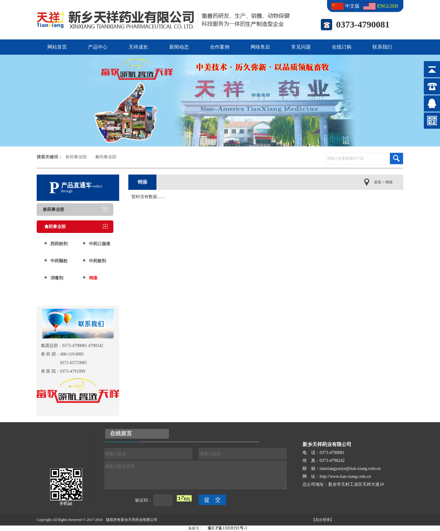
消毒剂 (56, 278)
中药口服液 (99, 244)
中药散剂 (97, 261)
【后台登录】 (323, 520)
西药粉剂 (59, 244)
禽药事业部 (105, 157)
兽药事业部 (76, 157)
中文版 (352, 6)
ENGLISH (386, 6)
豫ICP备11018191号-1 (227, 528)
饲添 (93, 278)
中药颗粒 (59, 261)
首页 (377, 182)
